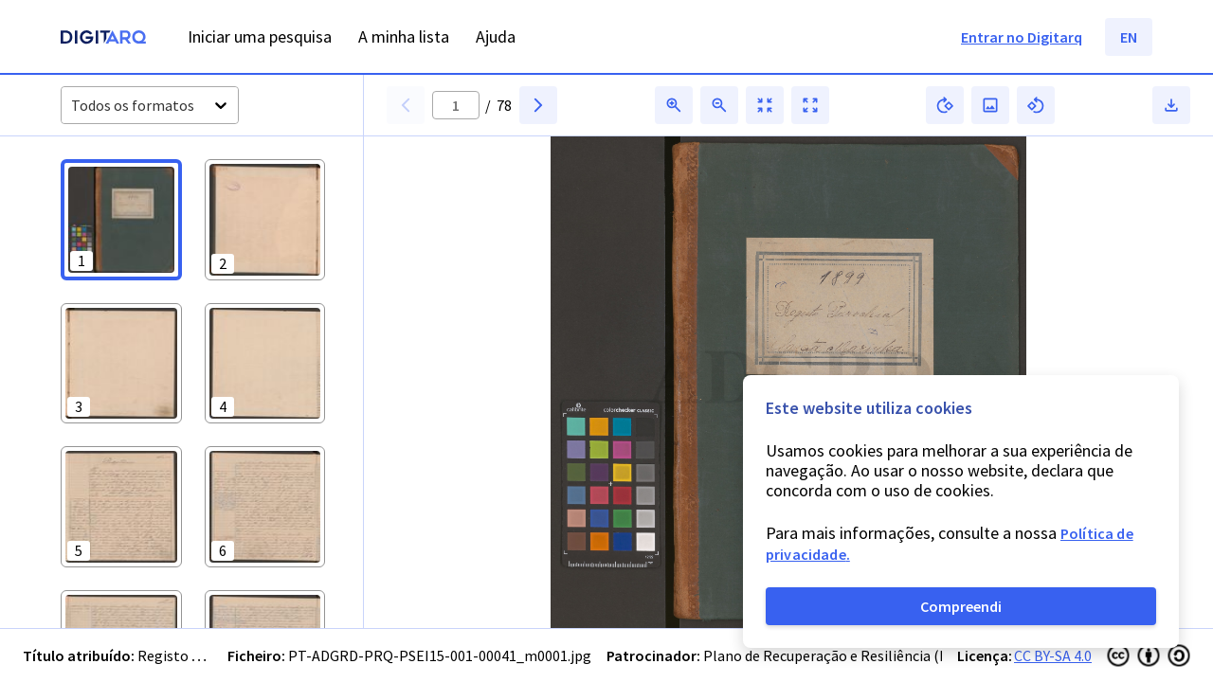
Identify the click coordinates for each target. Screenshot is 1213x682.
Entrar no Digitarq (1021, 36)
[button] (121, 219)
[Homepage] (103, 39)
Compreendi (961, 606)
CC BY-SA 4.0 (1053, 655)
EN (1128, 36)
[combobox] (72, 106)
